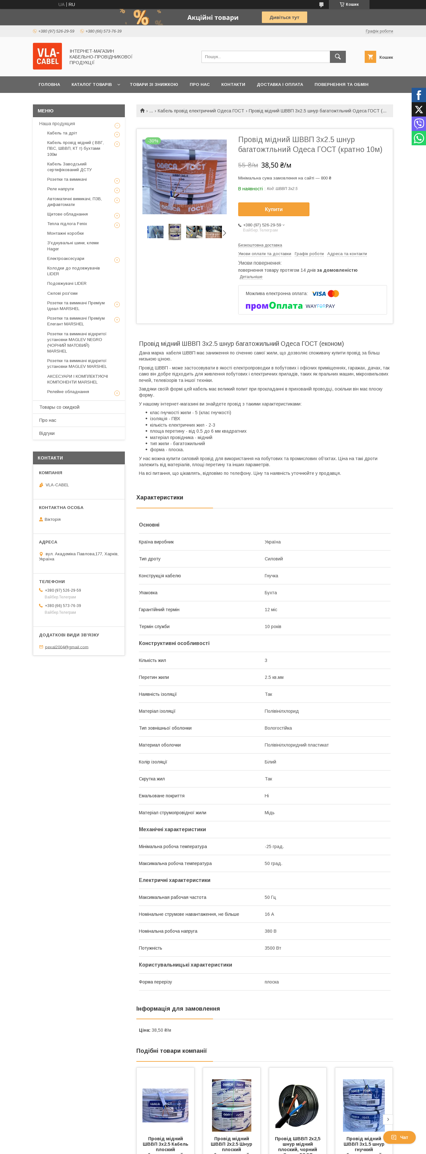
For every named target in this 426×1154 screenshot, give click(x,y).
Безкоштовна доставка (260, 245)
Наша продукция (57, 123)
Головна (49, 84)
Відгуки (47, 433)
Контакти (233, 84)
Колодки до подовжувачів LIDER (73, 271)
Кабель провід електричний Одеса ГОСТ (201, 110)
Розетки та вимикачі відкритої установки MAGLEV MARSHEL (77, 363)
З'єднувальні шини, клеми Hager (73, 245)
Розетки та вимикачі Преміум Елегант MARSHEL (76, 321)
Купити (274, 209)
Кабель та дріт (62, 133)
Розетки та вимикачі (67, 179)
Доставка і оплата (280, 84)
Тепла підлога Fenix (67, 223)
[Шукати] (338, 57)
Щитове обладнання (67, 214)
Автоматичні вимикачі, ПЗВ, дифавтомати (74, 201)
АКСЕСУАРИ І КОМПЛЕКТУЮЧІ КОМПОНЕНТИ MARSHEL (77, 379)
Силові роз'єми (62, 293)
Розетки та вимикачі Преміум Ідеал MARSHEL (76, 305)
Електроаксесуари (65, 258)
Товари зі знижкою (154, 84)
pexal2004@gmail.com (66, 646)
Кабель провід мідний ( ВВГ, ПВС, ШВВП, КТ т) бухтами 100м (75, 148)
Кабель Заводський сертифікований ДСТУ (69, 167)
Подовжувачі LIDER (67, 283)
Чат (399, 1137)
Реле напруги (60, 188)
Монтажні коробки (65, 233)
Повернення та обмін (342, 84)
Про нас (200, 84)
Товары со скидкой (59, 407)
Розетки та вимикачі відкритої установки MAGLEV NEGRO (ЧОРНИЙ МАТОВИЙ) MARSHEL (77, 342)
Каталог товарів (92, 84)
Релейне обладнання (68, 391)
